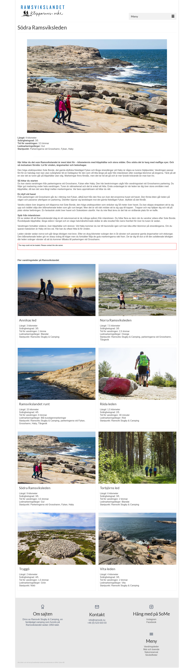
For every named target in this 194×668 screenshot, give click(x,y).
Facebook (151, 622)
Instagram (151, 619)
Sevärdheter (151, 655)
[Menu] (152, 16)
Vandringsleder (151, 646)
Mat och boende (151, 649)
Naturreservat (151, 652)
